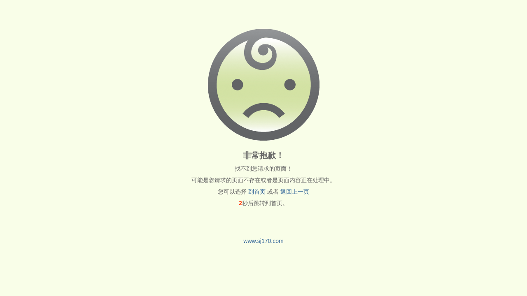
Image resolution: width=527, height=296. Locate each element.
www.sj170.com (263, 241)
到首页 (257, 191)
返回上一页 (294, 191)
